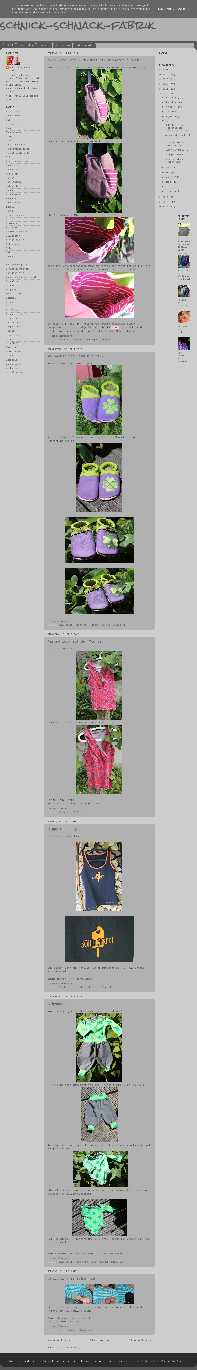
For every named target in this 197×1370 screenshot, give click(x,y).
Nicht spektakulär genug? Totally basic (184, 244)
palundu (11, 256)
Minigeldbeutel (15, 240)
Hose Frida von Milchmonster (108, 1254)
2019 (166, 74)
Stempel (11, 298)
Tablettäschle (15, 322)
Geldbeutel (13, 165)
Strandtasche (14, 314)
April (169, 177)
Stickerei (119, 625)
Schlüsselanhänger (85, 339)
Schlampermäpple (16, 264)
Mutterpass (13, 244)
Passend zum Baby (60, 648)
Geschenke (65, 339)
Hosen (94, 1262)
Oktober (170, 107)
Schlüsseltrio (15, 273)
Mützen (10, 248)
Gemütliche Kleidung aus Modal (184, 274)
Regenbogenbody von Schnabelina (73, 1254)
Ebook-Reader (14, 132)
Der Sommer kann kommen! (182, 357)
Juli (168, 121)
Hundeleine (13, 194)
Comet (62, 1330)
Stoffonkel (13, 310)
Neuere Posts (59, 1341)
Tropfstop (12, 335)
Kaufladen (26, 45)
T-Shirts (79, 812)
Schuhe (106, 625)
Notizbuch (12, 252)
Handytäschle (14, 182)
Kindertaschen (15, 215)
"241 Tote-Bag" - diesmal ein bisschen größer (93, 60)
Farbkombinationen (18, 149)
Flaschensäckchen (17, 161)
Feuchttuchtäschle (18, 153)
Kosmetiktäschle (16, 231)
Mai (168, 172)
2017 (166, 84)
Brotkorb (11, 124)
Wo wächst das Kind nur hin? (76, 356)
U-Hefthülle (13, 343)
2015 (166, 93)
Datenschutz (84, 45)
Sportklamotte (15, 294)
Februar (170, 186)
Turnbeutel (13, 339)
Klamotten (65, 812)
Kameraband (13, 202)
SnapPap (11, 289)
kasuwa (10, 207)
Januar (170, 191)
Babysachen (66, 625)
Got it (181, 8)
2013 (166, 202)
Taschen (105, 339)
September (172, 112)
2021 (166, 70)
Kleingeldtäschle (17, 227)
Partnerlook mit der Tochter (76, 642)
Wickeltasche (14, 372)
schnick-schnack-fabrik (77, 25)
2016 (166, 89)
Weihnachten (13, 368)
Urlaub (10, 356)
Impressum (63, 45)
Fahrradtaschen (15, 145)
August (170, 116)
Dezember (171, 97)
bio (8, 120)
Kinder (95, 625)
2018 (166, 79)
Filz (9, 157)
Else (9, 136)
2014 (166, 197)
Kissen (10, 219)
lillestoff (13, 236)
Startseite (99, 1341)
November (171, 102)
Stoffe (10, 306)
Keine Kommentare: (62, 336)
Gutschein (12, 174)
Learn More (166, 8)
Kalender (11, 198)
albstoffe (12, 112)
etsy (9, 140)
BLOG (10, 45)
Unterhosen (13, 351)
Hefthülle (12, 186)
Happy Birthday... (65, 829)
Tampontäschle (15, 327)
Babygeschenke (61, 1004)
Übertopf (11, 347)
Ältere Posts (139, 1341)
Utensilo (11, 360)
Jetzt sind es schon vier (72, 1279)
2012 (166, 206)
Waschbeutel (13, 364)
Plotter (94, 987)
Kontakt (44, 45)
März (168, 182)
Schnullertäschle (17, 281)
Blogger (181, 1361)
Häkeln (10, 178)
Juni (168, 168)
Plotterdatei (57, 971)
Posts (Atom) (71, 1347)
